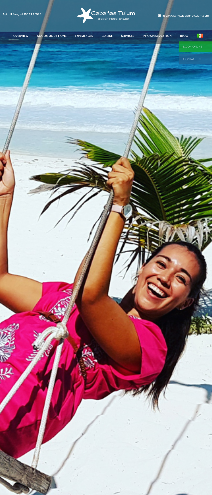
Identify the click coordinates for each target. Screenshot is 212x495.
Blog (184, 36)
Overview (20, 36)
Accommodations (51, 36)
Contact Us (192, 59)
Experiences (84, 36)
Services (127, 36)
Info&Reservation (157, 36)
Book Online (192, 47)
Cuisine (107, 36)
